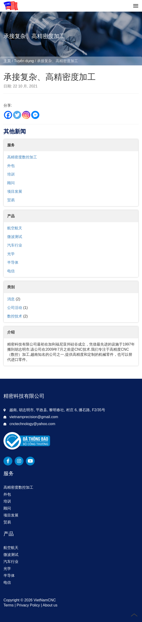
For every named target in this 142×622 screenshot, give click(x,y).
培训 (11, 174)
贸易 (11, 200)
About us (50, 605)
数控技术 (14, 316)
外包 (11, 166)
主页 (7, 61)
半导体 (12, 262)
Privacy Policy (28, 605)
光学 (11, 254)
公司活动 (14, 308)
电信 (11, 271)
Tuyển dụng (24, 61)
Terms (8, 605)
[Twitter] (17, 115)
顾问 (11, 183)
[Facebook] (8, 115)
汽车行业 (14, 245)
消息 (11, 299)
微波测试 (14, 237)
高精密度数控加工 (22, 157)
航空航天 (14, 228)
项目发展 (14, 191)
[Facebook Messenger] (35, 115)
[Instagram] (26, 115)
